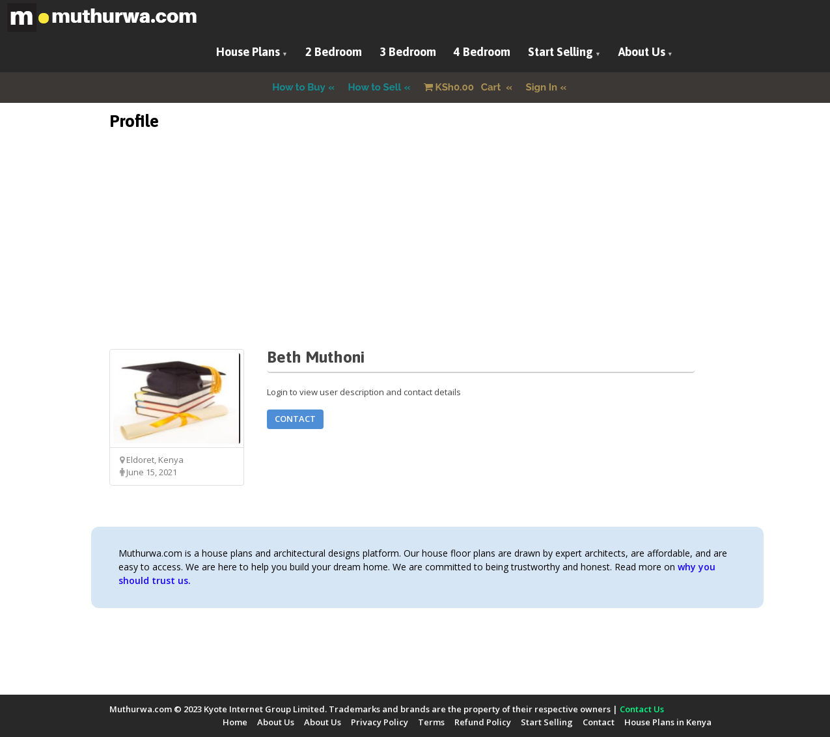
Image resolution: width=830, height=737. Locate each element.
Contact (295, 418)
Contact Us (642, 709)
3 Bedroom (408, 52)
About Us (641, 52)
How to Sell (375, 87)
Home (235, 722)
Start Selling (560, 52)
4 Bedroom (482, 52)
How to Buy (298, 87)
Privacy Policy (379, 722)
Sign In (542, 87)
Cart (463, 87)
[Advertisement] (415, 258)
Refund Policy (482, 722)
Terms (431, 722)
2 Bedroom (333, 52)
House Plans (248, 52)
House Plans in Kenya (668, 722)
